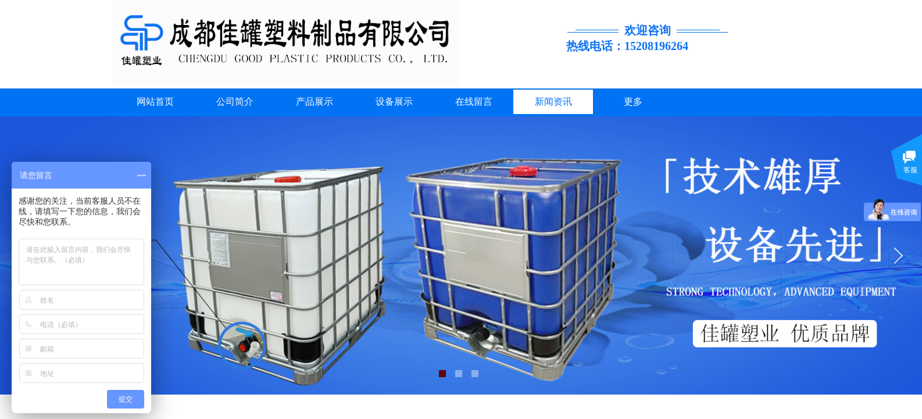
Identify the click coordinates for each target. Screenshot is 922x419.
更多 (633, 101)
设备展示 (394, 101)
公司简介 (234, 101)
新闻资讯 (553, 101)
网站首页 (155, 101)
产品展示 (314, 101)
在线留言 (473, 101)
